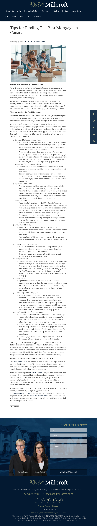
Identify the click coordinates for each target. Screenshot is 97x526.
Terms (47, 506)
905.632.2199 (31, 493)
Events (21, 16)
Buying (65, 11)
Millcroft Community (13, 11)
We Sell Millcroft (36, 373)
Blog (29, 16)
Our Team (46, 11)
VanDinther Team (20, 362)
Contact (37, 16)
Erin (27, 42)
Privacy (41, 506)
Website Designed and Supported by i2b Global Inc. (48, 513)
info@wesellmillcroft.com (20, 393)
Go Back (15, 407)
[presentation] (66, 464)
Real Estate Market (38, 42)
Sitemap (55, 506)
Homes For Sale (31, 11)
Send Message (68, 472)
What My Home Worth (39, 396)
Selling (56, 11)
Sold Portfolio (10, 16)
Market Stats (76, 11)
